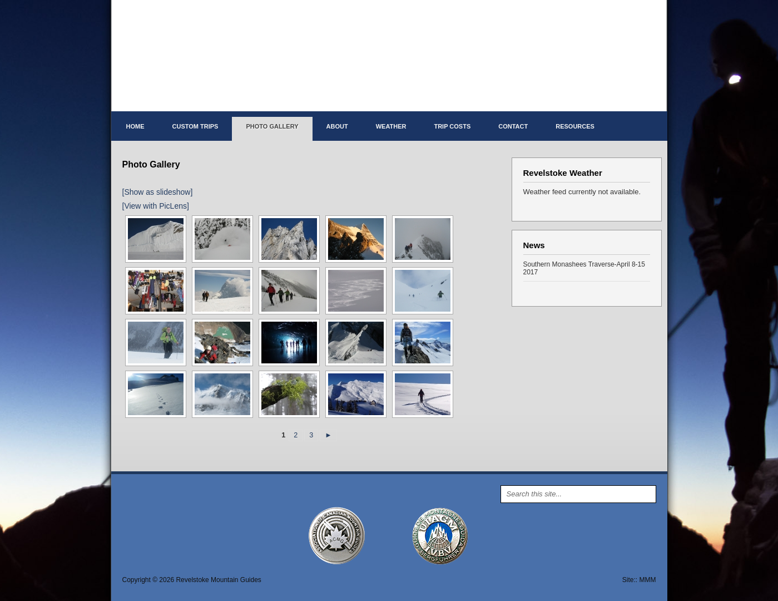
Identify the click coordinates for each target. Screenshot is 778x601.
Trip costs (452, 126)
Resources (575, 126)
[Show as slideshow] (157, 192)
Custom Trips (195, 126)
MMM (648, 580)
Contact (513, 126)
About (337, 126)
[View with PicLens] (155, 205)
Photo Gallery (272, 126)
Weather (391, 126)
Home (135, 126)
